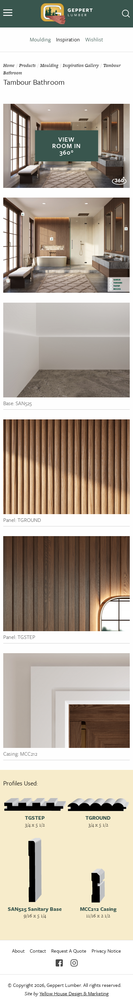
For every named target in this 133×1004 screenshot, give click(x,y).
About (18, 950)
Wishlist (94, 39)
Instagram (74, 962)
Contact (38, 950)
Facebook (59, 962)
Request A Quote (68, 950)
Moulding (40, 39)
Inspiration (68, 39)
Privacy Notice (106, 950)
